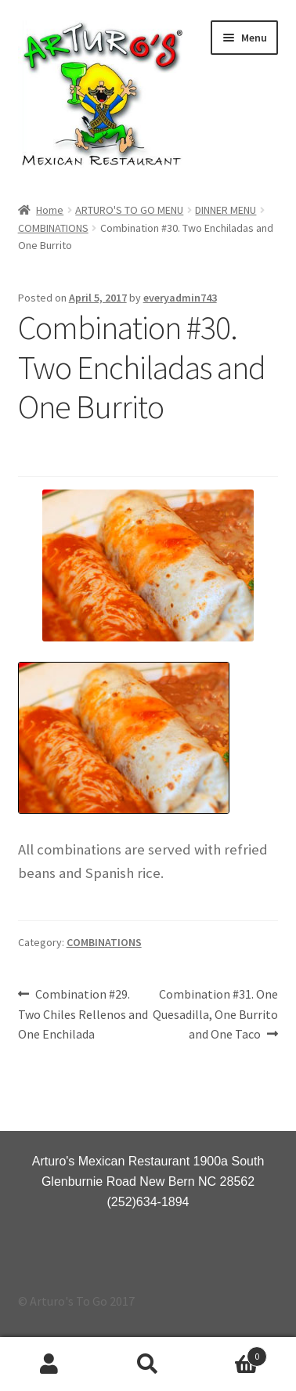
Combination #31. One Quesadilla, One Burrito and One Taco (215, 1013)
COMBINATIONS (53, 228)
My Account (49, 1364)
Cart (232, 1353)
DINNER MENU (225, 210)
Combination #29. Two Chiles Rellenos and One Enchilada (83, 1013)
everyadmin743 (180, 298)
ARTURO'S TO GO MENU (129, 210)
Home (49, 210)
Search (148, 1364)
